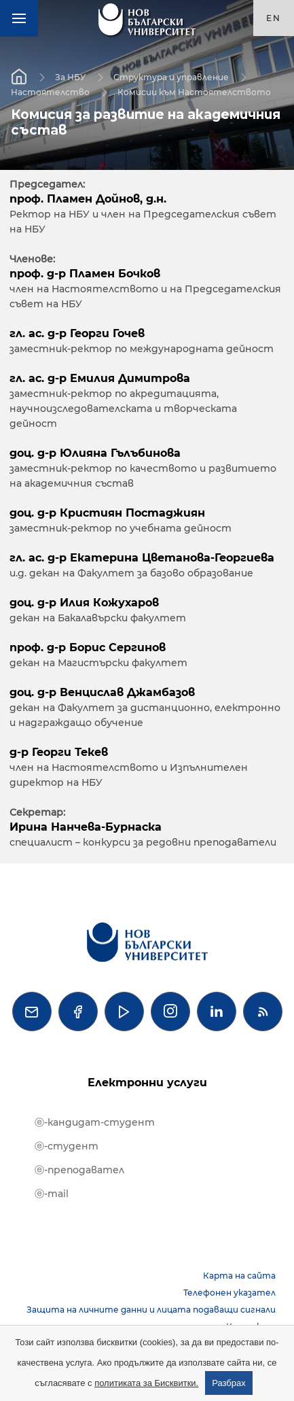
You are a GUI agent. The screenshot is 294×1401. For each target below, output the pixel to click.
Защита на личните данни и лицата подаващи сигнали (151, 1309)
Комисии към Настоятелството (194, 92)
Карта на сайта (239, 1275)
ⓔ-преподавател (79, 1170)
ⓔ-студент (66, 1146)
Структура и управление (171, 77)
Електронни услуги (147, 1082)
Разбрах (229, 1383)
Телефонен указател (229, 1292)
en (273, 18)
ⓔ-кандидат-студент (95, 1122)
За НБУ (70, 77)
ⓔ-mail (52, 1194)
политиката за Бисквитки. (146, 1383)
